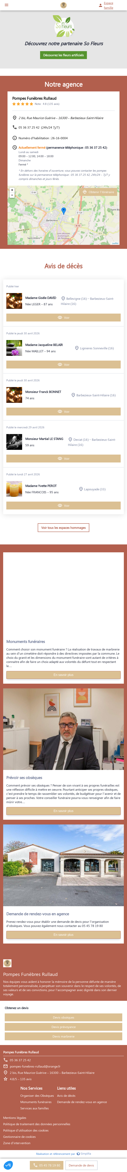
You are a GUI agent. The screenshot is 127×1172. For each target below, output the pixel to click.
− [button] (12, 195)
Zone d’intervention (16, 1143)
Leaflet (115, 243)
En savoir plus (63, 675)
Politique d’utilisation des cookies (26, 1130)
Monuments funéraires (36, 1102)
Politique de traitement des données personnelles (36, 1124)
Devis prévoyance (64, 1027)
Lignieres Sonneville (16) (97, 348)
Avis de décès (66, 1095)
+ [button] (12, 190)
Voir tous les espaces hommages (63, 527)
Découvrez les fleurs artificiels (63, 55)
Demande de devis (81, 1165)
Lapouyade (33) (95, 489)
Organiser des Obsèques (37, 1095)
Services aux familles (34, 1108)
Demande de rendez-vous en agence (82, 1102)
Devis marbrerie (63, 1036)
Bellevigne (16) (76, 298)
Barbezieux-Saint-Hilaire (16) (96, 395)
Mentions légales (14, 1118)
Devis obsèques (63, 1017)
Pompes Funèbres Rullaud (34, 98)
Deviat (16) (81, 439)
